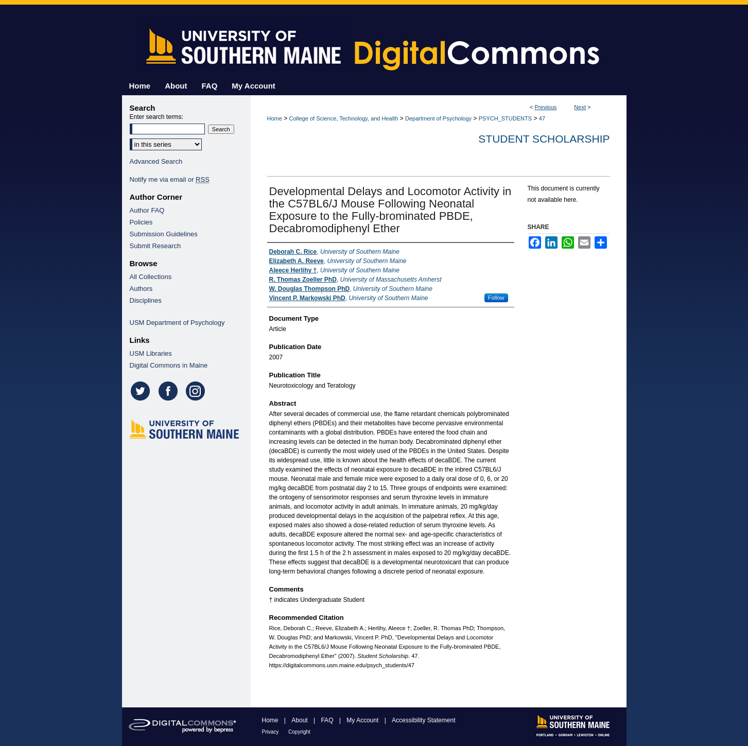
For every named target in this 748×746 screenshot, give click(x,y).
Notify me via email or (170, 179)
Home (274, 118)
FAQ (328, 720)
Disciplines (146, 300)
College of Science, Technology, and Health (343, 118)
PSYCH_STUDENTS (505, 118)
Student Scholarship (544, 139)
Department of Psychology (438, 118)
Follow (496, 297)
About (300, 720)
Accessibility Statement (423, 720)
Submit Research (155, 246)
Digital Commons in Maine (169, 365)
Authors (141, 288)
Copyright (299, 732)
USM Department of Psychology (177, 322)
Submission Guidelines (164, 234)
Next (580, 107)
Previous (546, 107)
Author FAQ (147, 210)
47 (542, 118)
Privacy (271, 732)
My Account (363, 720)
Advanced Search (156, 161)
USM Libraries (151, 353)
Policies (141, 222)
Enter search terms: (157, 116)
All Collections (151, 277)
